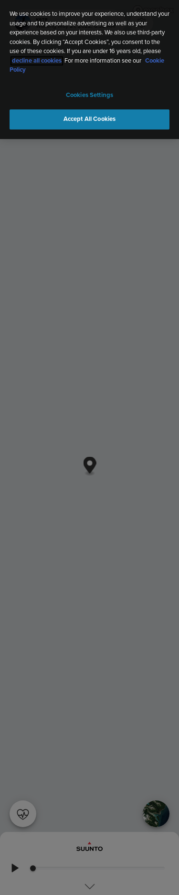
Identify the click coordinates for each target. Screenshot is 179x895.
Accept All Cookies (89, 118)
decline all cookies (37, 59)
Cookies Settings (89, 94)
